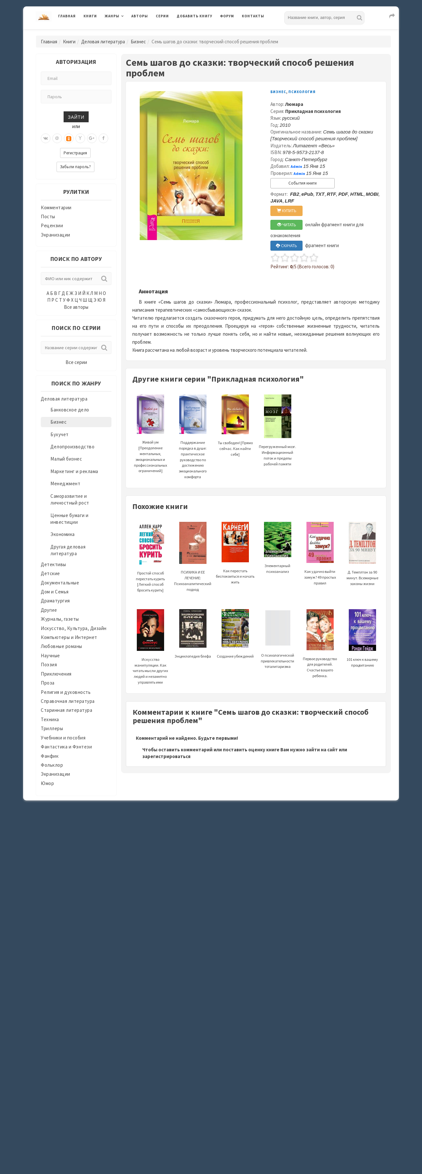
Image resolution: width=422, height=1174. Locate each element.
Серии (162, 16)
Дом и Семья (55, 592)
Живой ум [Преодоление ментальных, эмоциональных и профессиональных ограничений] (150, 442)
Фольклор (52, 765)
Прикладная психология (313, 111)
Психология (302, 92)
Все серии (76, 362)
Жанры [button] (112, 16)
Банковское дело (69, 410)
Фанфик (49, 756)
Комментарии (56, 207)
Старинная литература (66, 710)
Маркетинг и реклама (74, 471)
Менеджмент (65, 483)
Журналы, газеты (60, 619)
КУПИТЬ (286, 210)
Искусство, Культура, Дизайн (74, 628)
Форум (227, 16)
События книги (302, 183)
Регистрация (75, 153)
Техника (50, 719)
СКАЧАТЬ (286, 245)
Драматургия (55, 601)
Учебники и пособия (63, 738)
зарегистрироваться (166, 756)
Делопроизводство (72, 447)
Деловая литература (103, 42)
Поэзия (49, 664)
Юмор (47, 783)
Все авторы (76, 307)
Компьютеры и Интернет (69, 637)
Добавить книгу (194, 16)
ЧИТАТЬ (286, 225)
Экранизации (55, 235)
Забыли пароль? (75, 166)
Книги (90, 16)
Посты (48, 216)
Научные (50, 655)
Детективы (53, 564)
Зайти (76, 116)
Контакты (253, 16)
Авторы (139, 16)
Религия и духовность (66, 692)
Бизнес (138, 42)
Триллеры (52, 728)
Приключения (56, 674)
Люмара (294, 104)
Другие (49, 610)
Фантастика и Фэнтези (66, 747)
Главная (67, 16)
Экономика (62, 534)
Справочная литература (68, 701)
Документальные (60, 583)
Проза (48, 683)
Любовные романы (61, 646)
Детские (50, 573)
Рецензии (52, 225)
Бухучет (59, 434)
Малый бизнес (66, 459)
